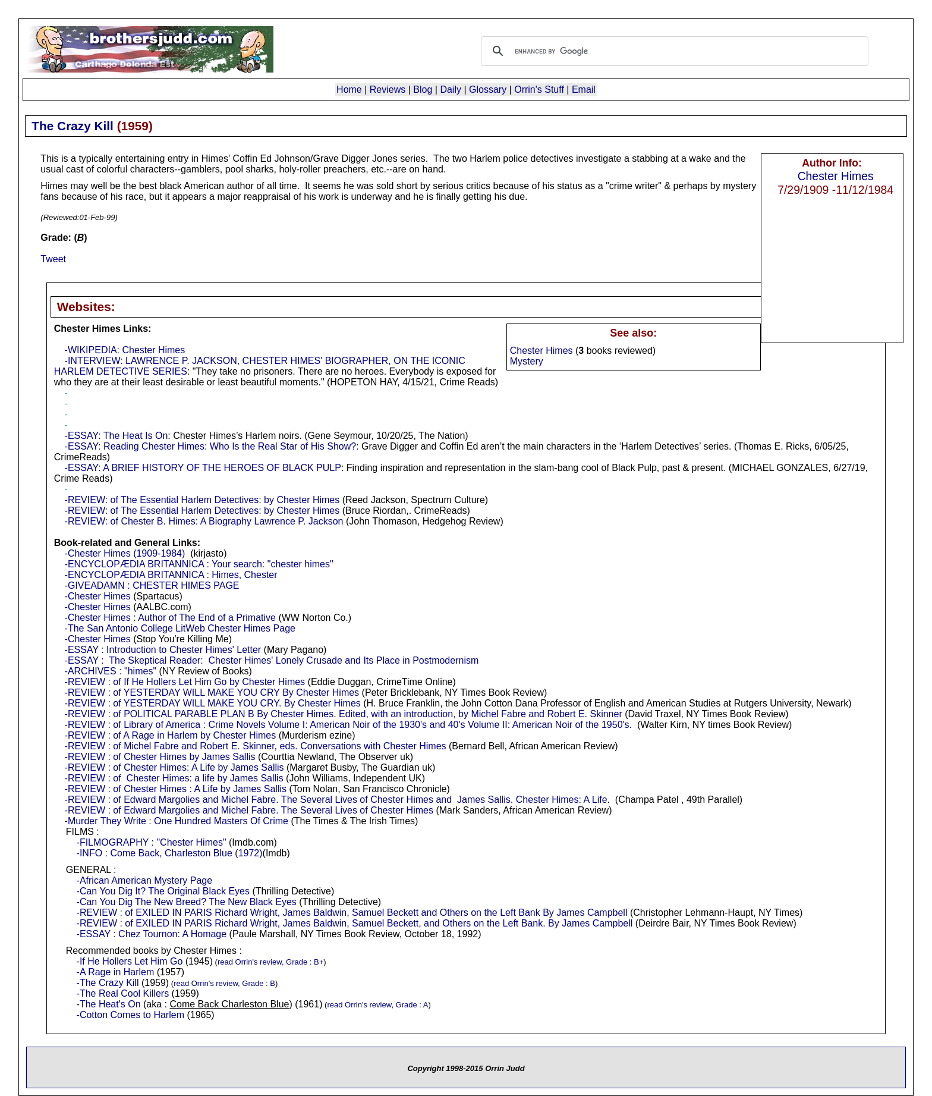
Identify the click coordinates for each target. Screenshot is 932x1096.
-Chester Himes (98, 596)
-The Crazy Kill (108, 983)
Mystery (526, 361)
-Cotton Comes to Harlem (130, 1015)
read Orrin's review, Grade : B (224, 983)
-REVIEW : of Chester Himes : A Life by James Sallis (175, 789)
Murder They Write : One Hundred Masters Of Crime (178, 821)
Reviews (387, 89)
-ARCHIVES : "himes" (111, 671)
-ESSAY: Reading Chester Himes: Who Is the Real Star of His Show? (211, 446)
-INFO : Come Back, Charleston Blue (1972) (170, 853)
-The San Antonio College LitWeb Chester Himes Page (180, 628)
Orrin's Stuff (539, 89)
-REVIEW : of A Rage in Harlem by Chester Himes (170, 735)
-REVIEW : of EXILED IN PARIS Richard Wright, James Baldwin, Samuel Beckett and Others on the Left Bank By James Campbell (352, 912)
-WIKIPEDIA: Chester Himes (125, 350)
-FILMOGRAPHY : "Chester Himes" (151, 842)
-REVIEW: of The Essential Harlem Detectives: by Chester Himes (202, 500)
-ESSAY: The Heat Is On (116, 436)
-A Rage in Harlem (116, 972)
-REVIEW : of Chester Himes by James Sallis (160, 757)
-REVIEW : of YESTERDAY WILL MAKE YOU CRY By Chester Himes (212, 692)
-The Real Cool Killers (123, 993)
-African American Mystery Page (145, 880)
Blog (422, 89)
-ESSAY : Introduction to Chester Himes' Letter (163, 650)
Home (349, 89)
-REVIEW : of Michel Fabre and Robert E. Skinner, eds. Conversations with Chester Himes (255, 746)
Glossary (487, 89)
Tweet (53, 259)
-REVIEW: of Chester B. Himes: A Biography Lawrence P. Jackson (204, 521)
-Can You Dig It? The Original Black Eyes (163, 891)
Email (584, 89)
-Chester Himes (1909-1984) (125, 553)
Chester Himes (836, 176)
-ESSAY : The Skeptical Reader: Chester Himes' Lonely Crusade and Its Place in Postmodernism (272, 660)
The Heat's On (110, 1004)
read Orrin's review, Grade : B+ (270, 961)
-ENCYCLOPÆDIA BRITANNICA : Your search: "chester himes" (199, 564)
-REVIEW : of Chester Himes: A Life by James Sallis (174, 767)
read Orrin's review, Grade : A (377, 1004)
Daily (450, 89)
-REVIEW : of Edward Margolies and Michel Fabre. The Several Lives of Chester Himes (249, 810)
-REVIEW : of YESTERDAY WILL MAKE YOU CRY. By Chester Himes (213, 703)
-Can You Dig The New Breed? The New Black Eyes (187, 902)
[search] (673, 51)
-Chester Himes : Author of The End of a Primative (170, 618)
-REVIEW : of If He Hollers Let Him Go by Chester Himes (185, 682)
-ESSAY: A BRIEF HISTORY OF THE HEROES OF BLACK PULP (203, 468)
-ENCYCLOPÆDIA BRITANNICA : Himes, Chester (171, 575)
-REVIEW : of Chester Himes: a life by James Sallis (174, 778)
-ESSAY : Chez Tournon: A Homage (152, 934)
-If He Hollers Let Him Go (130, 961)
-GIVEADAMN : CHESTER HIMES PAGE (152, 585)
